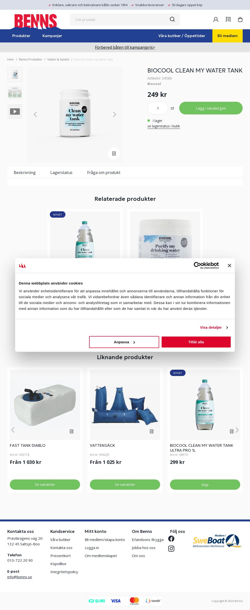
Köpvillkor (58, 563)
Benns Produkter (30, 59)
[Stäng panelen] (229, 265)
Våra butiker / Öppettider (181, 35)
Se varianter (45, 484)
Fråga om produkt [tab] (103, 172)
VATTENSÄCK (102, 445)
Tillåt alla (196, 342)
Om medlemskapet (101, 555)
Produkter (21, 35)
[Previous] (35, 114)
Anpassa (124, 342)
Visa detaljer (211, 327)
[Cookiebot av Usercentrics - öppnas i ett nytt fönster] (197, 265)
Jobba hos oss (144, 547)
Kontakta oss (61, 547)
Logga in (92, 547)
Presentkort (60, 555)
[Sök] (172, 19)
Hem (10, 59)
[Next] (114, 114)
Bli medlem (228, 35)
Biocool (154, 83)
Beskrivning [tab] (25, 172)
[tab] (15, 74)
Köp (205, 484)
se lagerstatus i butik (163, 126)
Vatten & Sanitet (58, 59)
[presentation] (14, 74)
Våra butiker (60, 539)
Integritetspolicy (64, 571)
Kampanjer (52, 35)
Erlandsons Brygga (148, 539)
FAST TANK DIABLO (27, 445)
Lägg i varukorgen (211, 108)
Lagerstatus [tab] (61, 172)
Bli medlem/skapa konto (105, 539)
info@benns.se (19, 576)
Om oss (138, 555)
